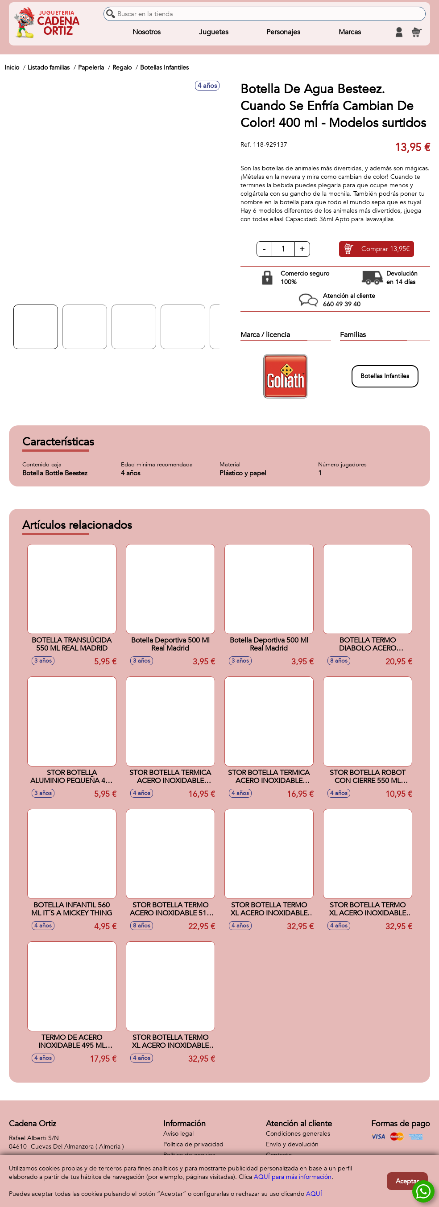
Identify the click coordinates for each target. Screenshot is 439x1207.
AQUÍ (314, 1194)
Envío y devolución (292, 1144)
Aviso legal (178, 1133)
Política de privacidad (193, 1144)
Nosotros (147, 32)
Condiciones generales (298, 1133)
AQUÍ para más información (292, 1177)
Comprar (385, 249)
